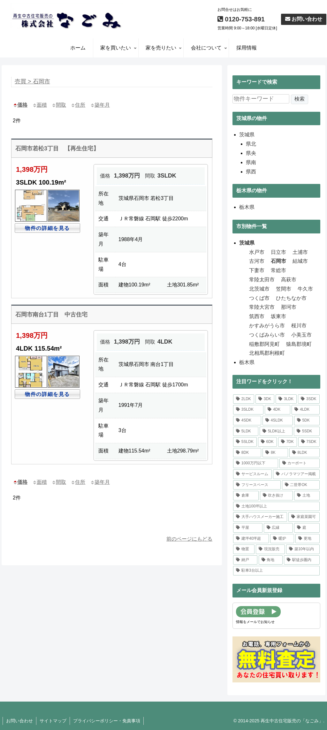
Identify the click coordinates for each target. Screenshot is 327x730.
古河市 (256, 261)
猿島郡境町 (299, 344)
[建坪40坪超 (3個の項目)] (251, 539)
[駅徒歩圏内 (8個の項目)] (301, 560)
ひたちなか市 (291, 298)
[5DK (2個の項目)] (307, 420)
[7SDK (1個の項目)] (309, 442)
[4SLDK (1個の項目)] (277, 420)
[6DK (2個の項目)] (267, 442)
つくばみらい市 (267, 335)
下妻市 (256, 270)
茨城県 (247, 243)
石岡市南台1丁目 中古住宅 (51, 314)
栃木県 (247, 362)
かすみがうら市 (267, 325)
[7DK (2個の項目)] (287, 442)
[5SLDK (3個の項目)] (245, 442)
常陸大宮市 (262, 307)
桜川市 (299, 325)
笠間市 (283, 289)
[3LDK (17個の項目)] (286, 399)
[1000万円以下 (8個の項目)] (255, 463)
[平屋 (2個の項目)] (247, 528)
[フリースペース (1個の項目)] (257, 485)
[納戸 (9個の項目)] (245, 560)
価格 (20, 105)
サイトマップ (53, 720)
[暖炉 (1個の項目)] (282, 539)
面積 (39, 105)
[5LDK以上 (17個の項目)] (276, 431)
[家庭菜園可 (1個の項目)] (303, 517)
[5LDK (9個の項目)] (245, 431)
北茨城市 (259, 289)
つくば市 (259, 298)
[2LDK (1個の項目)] (243, 399)
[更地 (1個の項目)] (307, 539)
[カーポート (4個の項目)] (299, 463)
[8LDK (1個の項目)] (304, 453)
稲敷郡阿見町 (264, 344)
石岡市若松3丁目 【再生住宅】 (57, 148)
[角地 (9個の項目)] (271, 560)
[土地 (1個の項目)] (306, 495)
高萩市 (288, 279)
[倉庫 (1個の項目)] (245, 495)
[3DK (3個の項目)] (264, 399)
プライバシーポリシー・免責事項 (106, 720)
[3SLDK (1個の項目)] (248, 409)
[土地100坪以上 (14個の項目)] (276, 506)
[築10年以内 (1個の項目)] (302, 549)
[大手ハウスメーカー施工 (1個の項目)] (260, 517)
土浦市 (300, 252)
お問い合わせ (303, 19)
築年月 (100, 105)
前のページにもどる (189, 539)
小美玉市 (301, 335)
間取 (58, 105)
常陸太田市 (262, 279)
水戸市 (256, 252)
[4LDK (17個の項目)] (305, 409)
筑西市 (256, 316)
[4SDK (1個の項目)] (247, 420)
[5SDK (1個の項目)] (306, 431)
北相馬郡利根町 (267, 353)
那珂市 (288, 307)
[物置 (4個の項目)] (244, 549)
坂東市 (278, 316)
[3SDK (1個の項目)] (308, 399)
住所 (78, 105)
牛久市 (305, 289)
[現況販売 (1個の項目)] (270, 549)
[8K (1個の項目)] (275, 453)
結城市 (300, 261)
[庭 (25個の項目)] (306, 528)
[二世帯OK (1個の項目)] (301, 485)
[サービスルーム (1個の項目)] (252, 474)
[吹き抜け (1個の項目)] (276, 495)
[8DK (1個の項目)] (247, 453)
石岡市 (278, 261)
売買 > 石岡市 (32, 81)
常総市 (278, 270)
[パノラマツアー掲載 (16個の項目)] (296, 474)
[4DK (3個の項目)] (277, 409)
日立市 (278, 252)
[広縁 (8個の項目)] (278, 528)
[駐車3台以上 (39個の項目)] (276, 570)
